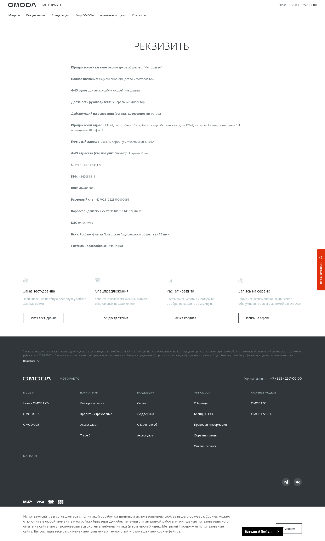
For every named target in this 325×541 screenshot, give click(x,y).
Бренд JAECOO (204, 414)
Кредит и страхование (96, 414)
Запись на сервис (257, 318)
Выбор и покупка (92, 403)
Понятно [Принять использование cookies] (289, 528)
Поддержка (145, 414)
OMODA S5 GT (261, 414)
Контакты (139, 15)
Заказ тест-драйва (43, 318)
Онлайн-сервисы (205, 446)
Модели (14, 15)
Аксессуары (88, 424)
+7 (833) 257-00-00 (303, 5)
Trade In (85, 435)
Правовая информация (210, 424)
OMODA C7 (31, 414)
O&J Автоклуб (147, 424)
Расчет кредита (184, 318)
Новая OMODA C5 (36, 403)
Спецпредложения (115, 318)
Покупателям (35, 15)
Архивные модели (113, 15)
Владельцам (60, 15)
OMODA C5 (31, 424)
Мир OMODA (85, 15)
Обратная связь (205, 435)
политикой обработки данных (106, 516)
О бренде (201, 403)
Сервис (142, 403)
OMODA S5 (259, 403)
